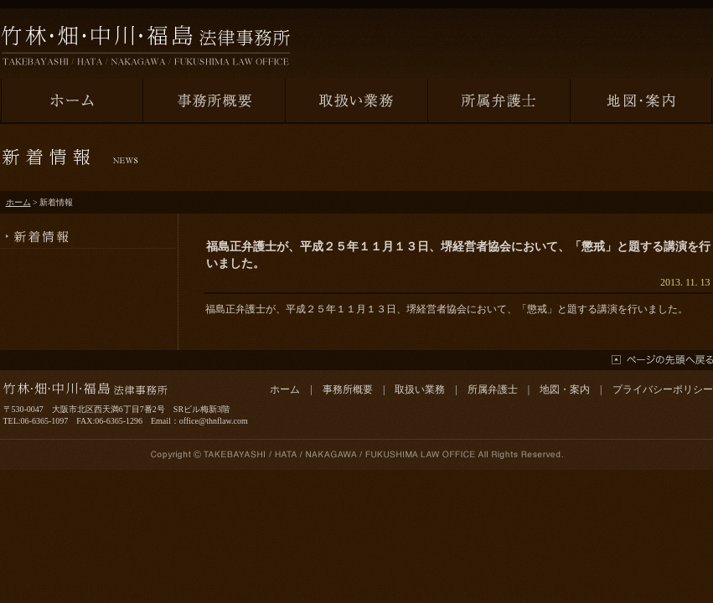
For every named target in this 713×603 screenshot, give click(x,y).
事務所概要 (348, 389)
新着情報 (89, 231)
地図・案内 (565, 389)
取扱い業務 (420, 389)
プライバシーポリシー (662, 389)
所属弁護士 (493, 389)
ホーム (18, 202)
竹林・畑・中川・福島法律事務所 (146, 45)
